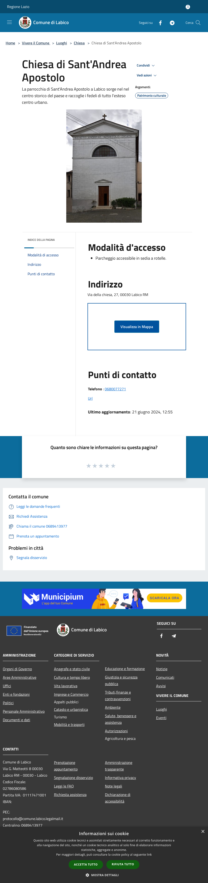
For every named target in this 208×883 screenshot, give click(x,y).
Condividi (146, 65)
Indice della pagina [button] (41, 239)
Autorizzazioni (116, 731)
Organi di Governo (17, 669)
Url (90, 398)
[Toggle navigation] (9, 22)
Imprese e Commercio (71, 694)
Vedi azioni (147, 75)
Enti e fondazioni (16, 694)
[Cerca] (198, 22)
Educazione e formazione (125, 668)
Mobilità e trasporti (69, 724)
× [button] (202, 831)
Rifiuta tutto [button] (123, 864)
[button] (104, 875)
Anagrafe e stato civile (72, 669)
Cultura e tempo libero (72, 677)
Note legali (113, 786)
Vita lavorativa (65, 686)
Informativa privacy (120, 777)
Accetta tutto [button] (86, 864)
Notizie (161, 669)
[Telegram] (170, 22)
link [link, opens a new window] (149, 855)
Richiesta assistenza (70, 794)
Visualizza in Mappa (137, 326)
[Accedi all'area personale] (187, 6)
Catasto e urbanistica (71, 709)
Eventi (161, 718)
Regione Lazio (18, 6)
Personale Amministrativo (24, 711)
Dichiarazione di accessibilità (117, 798)
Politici (8, 703)
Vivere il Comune (36, 43)
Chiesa (79, 43)
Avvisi (161, 686)
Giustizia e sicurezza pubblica (121, 680)
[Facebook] (158, 22)
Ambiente (113, 707)
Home (10, 43)
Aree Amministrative (19, 677)
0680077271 (115, 389)
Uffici (7, 686)
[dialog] (104, 855)
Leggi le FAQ (64, 786)
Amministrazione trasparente (118, 766)
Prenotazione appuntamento (66, 766)
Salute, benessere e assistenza (120, 719)
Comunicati (165, 677)
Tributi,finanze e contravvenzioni (118, 695)
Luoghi (61, 43)
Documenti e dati (16, 720)
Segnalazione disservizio (73, 777)
